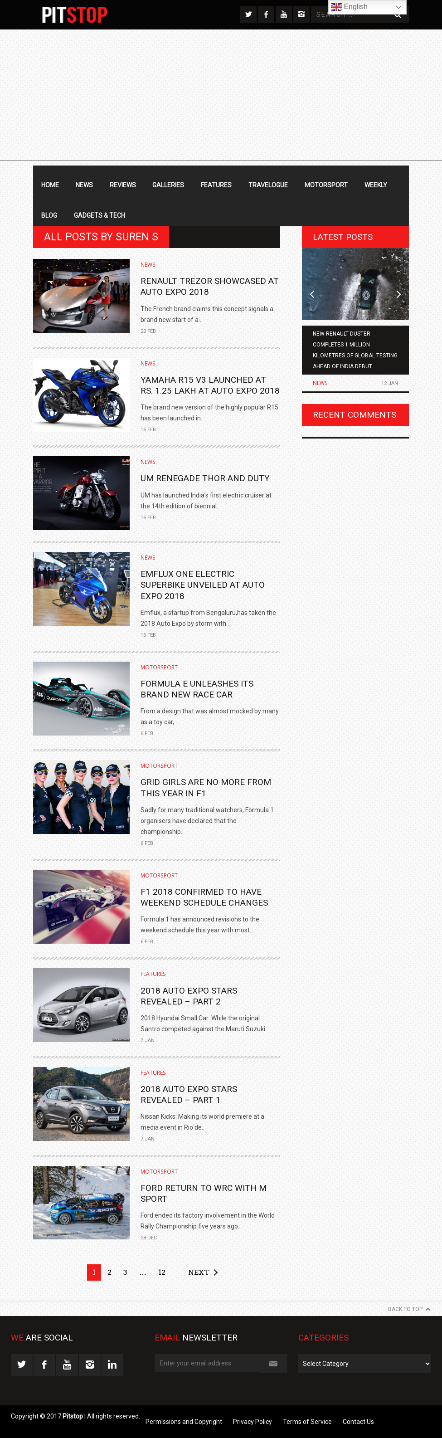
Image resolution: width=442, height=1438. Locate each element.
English (349, 7)
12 (161, 1272)
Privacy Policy (252, 1421)
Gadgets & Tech (99, 215)
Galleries (168, 185)
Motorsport (326, 185)
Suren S (137, 237)
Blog (49, 215)
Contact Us (358, 1421)
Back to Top (405, 1309)
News (84, 185)
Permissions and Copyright (184, 1421)
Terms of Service (307, 1421)
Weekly (375, 185)
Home (50, 185)
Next (198, 1272)
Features (216, 185)
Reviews (123, 185)
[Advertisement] (221, 97)
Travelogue (268, 185)
